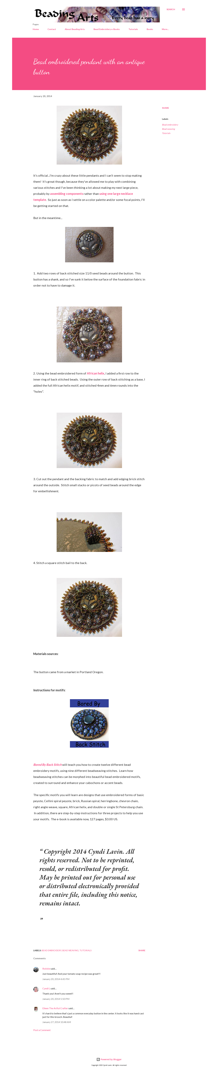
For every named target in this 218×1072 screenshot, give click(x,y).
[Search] (171, 9)
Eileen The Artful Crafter (55, 1008)
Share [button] (165, 108)
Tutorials (133, 29)
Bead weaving (168, 129)
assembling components (66, 193)
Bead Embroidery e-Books (107, 29)
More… (165, 29)
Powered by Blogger (109, 1059)
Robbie (46, 968)
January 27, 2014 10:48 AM (56, 1022)
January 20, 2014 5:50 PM (55, 998)
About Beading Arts (75, 29)
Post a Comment (42, 1030)
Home (36, 29)
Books (150, 29)
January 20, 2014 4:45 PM (55, 979)
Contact (52, 29)
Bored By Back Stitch (47, 764)
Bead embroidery (170, 124)
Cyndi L (46, 988)
